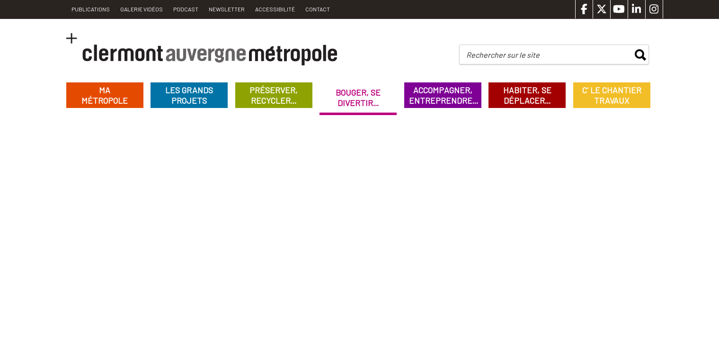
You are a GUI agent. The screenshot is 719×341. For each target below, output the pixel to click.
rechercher (640, 55)
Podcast (185, 9)
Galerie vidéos (141, 9)
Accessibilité (275, 9)
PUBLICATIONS (90, 9)
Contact (317, 9)
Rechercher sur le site (503, 54)
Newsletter (227, 9)
